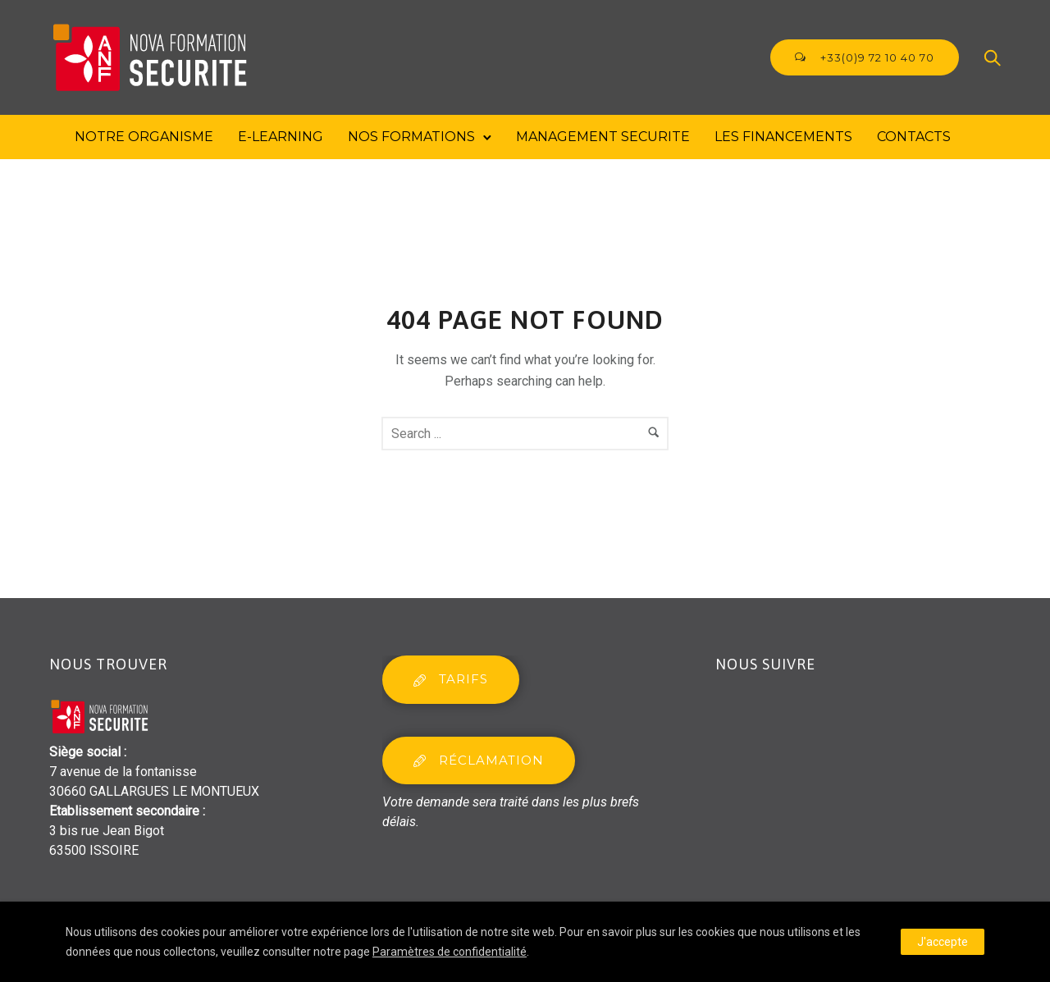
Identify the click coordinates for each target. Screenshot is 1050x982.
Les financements (783, 136)
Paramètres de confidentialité (449, 951)
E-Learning (280, 136)
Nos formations (411, 136)
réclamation (478, 760)
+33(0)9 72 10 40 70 (864, 57)
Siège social (85, 752)
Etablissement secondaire (124, 811)
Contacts (914, 136)
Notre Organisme (144, 136)
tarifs (450, 679)
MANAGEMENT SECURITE (603, 136)
